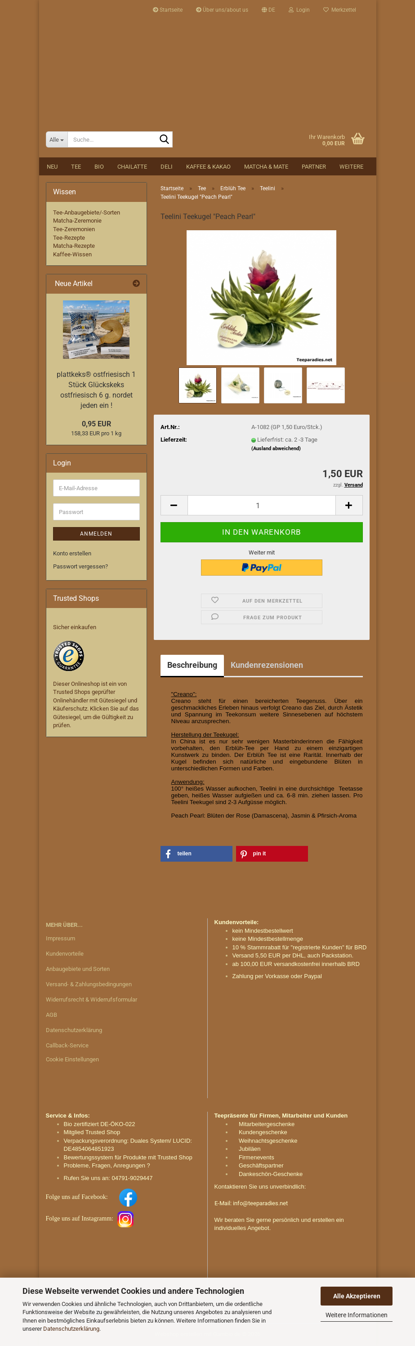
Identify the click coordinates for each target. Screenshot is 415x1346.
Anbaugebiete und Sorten (78, 969)
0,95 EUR (96, 424)
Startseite (168, 10)
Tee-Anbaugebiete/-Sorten (86, 212)
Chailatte (132, 166)
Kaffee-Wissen (72, 254)
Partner (314, 166)
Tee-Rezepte (69, 237)
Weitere (351, 166)
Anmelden (96, 534)
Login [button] (299, 10)
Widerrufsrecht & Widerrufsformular (91, 999)
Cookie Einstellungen (72, 1059)
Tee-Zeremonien (74, 229)
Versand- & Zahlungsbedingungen (89, 984)
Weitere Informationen (357, 1315)
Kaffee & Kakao (208, 166)
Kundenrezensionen (267, 665)
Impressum (60, 938)
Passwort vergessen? (80, 566)
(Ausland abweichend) (276, 449)
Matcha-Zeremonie (77, 220)
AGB (51, 1014)
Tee (76, 166)
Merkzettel (339, 10)
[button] (268, 10)
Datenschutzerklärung (71, 1328)
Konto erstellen (72, 553)
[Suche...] (56, 139)
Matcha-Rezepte (74, 245)
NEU (52, 166)
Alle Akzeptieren (356, 1296)
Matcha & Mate (266, 166)
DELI (167, 166)
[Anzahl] (261, 505)
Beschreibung (192, 665)
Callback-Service (67, 1045)
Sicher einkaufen (74, 627)
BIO (99, 166)
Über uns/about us (222, 10)
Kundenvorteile (65, 953)
